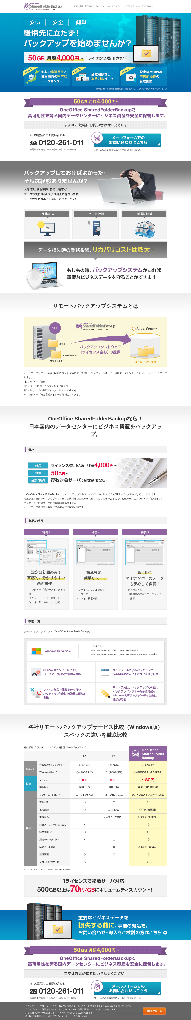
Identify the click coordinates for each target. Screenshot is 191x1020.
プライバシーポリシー (63, 1016)
